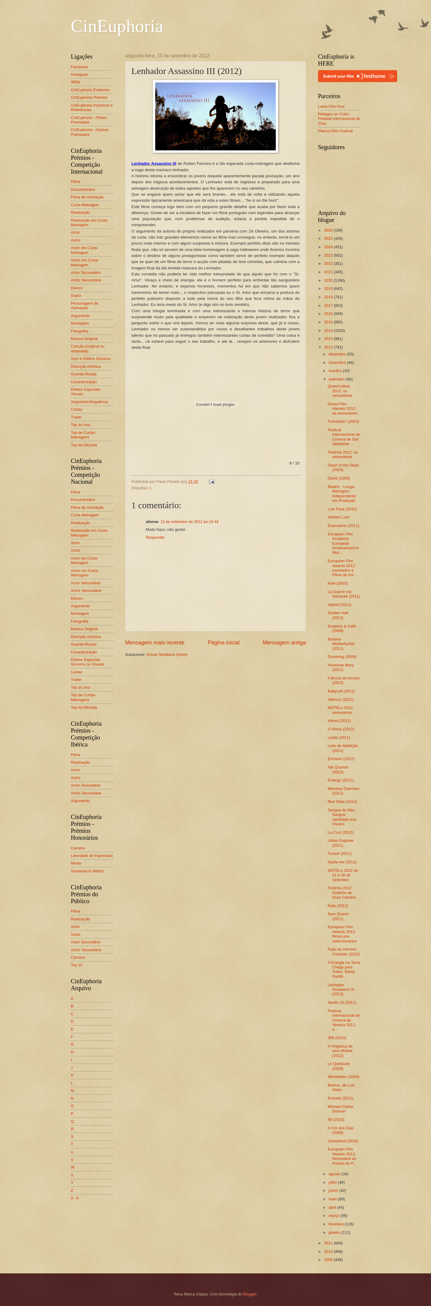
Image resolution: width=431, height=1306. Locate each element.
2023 (329, 255)
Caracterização (84, 382)
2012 (329, 347)
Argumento (80, 315)
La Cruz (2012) (341, 832)
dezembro (338, 354)
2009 (329, 1259)
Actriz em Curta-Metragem (85, 262)
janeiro (335, 1232)
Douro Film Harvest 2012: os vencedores (342, 409)
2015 (329, 322)
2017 (329, 305)
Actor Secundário (86, 272)
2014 (329, 330)
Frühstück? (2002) (343, 421)
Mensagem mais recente (154, 643)
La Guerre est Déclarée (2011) (344, 593)
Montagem (80, 323)
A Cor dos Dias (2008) (341, 1130)
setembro (337, 379)
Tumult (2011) (340, 853)
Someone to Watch (87, 871)
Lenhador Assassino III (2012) (341, 989)
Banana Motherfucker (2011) (341, 644)
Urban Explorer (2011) (341, 842)
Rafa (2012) (338, 905)
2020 (329, 280)
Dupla (76, 295)
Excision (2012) (341, 758)
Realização (80, 212)
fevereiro (337, 1224)
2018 (329, 297)
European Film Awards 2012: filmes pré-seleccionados (342, 934)
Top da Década (84, 445)
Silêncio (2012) (341, 699)
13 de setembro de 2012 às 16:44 (189, 521)
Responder (155, 537)
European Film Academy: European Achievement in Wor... (343, 543)
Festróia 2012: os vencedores (342, 454)
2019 (329, 288)
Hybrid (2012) (339, 604)
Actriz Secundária (86, 280)
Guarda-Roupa (83, 374)
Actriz (75, 240)
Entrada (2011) (341, 1098)
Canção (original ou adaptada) (88, 348)
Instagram (79, 74)
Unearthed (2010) (343, 1141)
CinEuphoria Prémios (89, 97)
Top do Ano (80, 424)
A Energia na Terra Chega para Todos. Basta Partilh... (344, 969)
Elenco (77, 288)
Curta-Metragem (85, 205)
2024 (329, 247)
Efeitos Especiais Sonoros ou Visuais (87, 661)
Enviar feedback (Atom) (167, 654)
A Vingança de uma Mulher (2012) (340, 1051)
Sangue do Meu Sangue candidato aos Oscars (342, 817)
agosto (335, 1174)
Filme (75, 181)
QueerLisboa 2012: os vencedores (340, 391)
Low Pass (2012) (342, 509)
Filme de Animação (87, 197)
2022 (329, 263)
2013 (329, 338)
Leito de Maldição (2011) (343, 747)
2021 (329, 272)
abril (333, 1207)
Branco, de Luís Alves (341, 1087)
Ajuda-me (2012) (342, 862)
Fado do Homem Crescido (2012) (344, 951)
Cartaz (76, 409)
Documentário (83, 189)
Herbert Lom (338, 517)
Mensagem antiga (284, 643)
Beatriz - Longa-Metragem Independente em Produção (342, 493)
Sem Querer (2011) (338, 916)
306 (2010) (337, 1037)
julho (333, 1182)
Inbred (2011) (339, 720)
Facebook (79, 67)
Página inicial (224, 643)
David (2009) (339, 478)
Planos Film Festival (335, 131)
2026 (329, 230)
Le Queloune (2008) (339, 1065)
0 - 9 (75, 1198)
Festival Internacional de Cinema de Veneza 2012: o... (344, 1020)
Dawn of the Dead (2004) (343, 467)
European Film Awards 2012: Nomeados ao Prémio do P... (342, 1156)
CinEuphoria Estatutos (90, 90)
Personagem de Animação (84, 305)
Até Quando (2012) (338, 769)
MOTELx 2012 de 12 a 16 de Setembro (343, 875)
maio (333, 1199)
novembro (338, 362)
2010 (329, 1251)
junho (334, 1190)
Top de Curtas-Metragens (83, 434)
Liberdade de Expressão (92, 855)
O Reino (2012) (341, 729)
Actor (75, 232)
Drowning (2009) (342, 656)
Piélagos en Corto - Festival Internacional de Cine (339, 119)
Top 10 (77, 965)
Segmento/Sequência (89, 402)
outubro (336, 370)
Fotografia (79, 331)
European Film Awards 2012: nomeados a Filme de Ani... (342, 568)
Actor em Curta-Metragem (84, 250)
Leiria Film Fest (331, 106)
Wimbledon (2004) (343, 1076)
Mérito (76, 863)
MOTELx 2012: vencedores (341, 709)
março (334, 1215)
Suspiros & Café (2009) (342, 628)
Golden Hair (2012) (338, 615)
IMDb (75, 82)
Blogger (249, 1294)
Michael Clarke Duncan (340, 1108)
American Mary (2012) (341, 667)
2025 (329, 238)
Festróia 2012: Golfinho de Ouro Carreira (342, 893)
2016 (329, 313)
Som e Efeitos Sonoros (91, 358)
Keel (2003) (338, 583)
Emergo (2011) (341, 780)
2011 (329, 1243)
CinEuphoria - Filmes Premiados (89, 119)
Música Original (84, 338)
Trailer (76, 417)
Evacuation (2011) (343, 525)
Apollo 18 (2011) (342, 1002)
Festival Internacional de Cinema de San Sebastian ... (344, 437)
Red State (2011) (342, 801)
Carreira (78, 848)
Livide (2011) (339, 737)
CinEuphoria (117, 26)
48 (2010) (336, 1119)
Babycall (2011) (341, 691)
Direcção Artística (86, 366)
